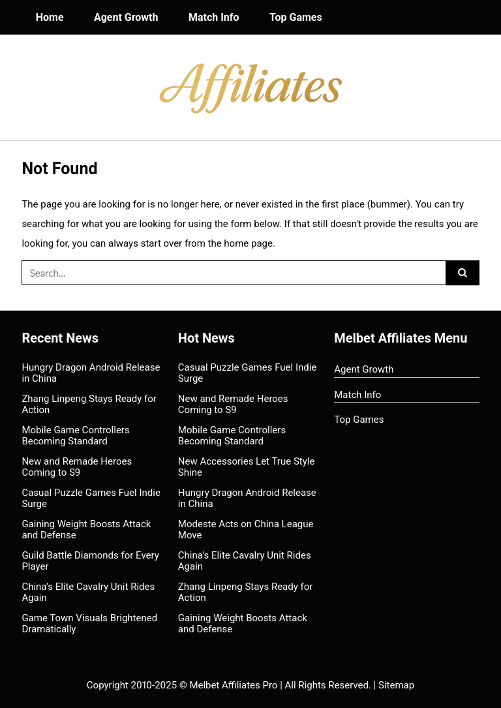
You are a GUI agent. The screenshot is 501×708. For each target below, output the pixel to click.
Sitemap (396, 685)
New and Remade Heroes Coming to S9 (77, 467)
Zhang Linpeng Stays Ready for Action (89, 404)
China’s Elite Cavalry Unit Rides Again (88, 592)
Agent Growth (126, 17)
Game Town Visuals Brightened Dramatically (89, 623)
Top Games (295, 17)
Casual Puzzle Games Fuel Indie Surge (91, 498)
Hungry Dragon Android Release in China (91, 373)
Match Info (214, 17)
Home (50, 17)
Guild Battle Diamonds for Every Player (90, 561)
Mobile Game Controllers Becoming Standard (75, 435)
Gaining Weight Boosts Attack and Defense (86, 529)
